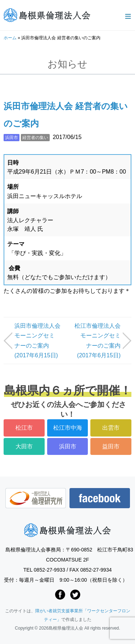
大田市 (24, 446)
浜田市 (11, 137)
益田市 (111, 446)
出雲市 (111, 428)
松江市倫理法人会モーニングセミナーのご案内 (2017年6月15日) (98, 340)
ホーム (10, 37)
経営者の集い (35, 137)
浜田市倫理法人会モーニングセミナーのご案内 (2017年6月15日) (37, 340)
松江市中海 (67, 428)
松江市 (24, 428)
